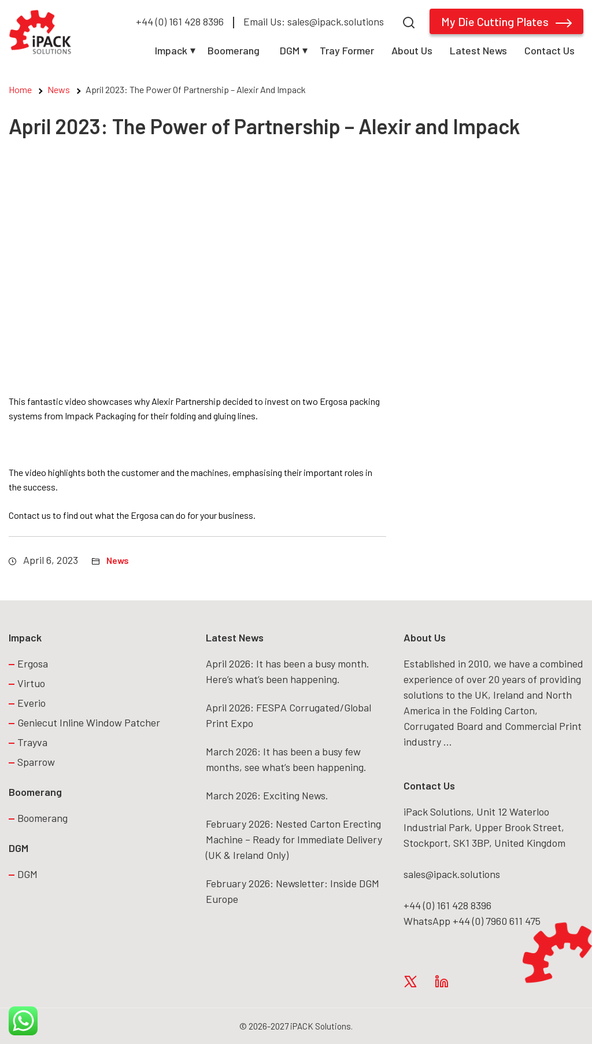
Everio (31, 702)
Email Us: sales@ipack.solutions (313, 21)
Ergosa (32, 663)
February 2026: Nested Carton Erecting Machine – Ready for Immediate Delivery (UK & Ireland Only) (294, 839)
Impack (171, 50)
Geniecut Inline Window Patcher (88, 722)
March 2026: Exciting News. (267, 795)
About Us (411, 50)
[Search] (409, 21)
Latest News (478, 50)
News (58, 89)
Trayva (32, 742)
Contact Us (549, 50)
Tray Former (347, 50)
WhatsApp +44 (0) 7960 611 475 (472, 920)
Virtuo (31, 683)
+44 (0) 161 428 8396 (180, 21)
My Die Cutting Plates (506, 21)
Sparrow (36, 761)
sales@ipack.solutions (452, 874)
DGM (289, 50)
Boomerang (234, 50)
